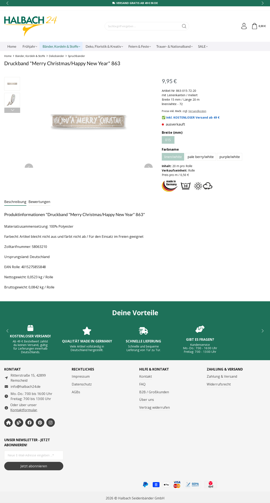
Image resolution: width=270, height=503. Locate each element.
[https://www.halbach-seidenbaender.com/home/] (8, 422)
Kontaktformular (23, 410)
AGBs (76, 392)
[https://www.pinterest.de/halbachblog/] (40, 422)
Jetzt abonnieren (33, 466)
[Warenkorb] (258, 26)
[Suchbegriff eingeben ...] (142, 26)
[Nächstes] (12, 110)
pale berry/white (201, 156)
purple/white (229, 156)
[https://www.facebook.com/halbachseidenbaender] (29, 422)
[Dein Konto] (244, 26)
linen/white (173, 156)
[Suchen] (184, 26)
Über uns (146, 399)
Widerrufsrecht (219, 384)
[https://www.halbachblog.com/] (19, 422)
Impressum (81, 376)
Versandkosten (197, 111)
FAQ (142, 384)
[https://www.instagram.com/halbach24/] (50, 422)
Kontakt (145, 376)
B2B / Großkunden (154, 392)
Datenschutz (82, 384)
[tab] (15, 202)
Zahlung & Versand (222, 376)
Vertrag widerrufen (154, 407)
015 (168, 140)
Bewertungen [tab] (39, 201)
